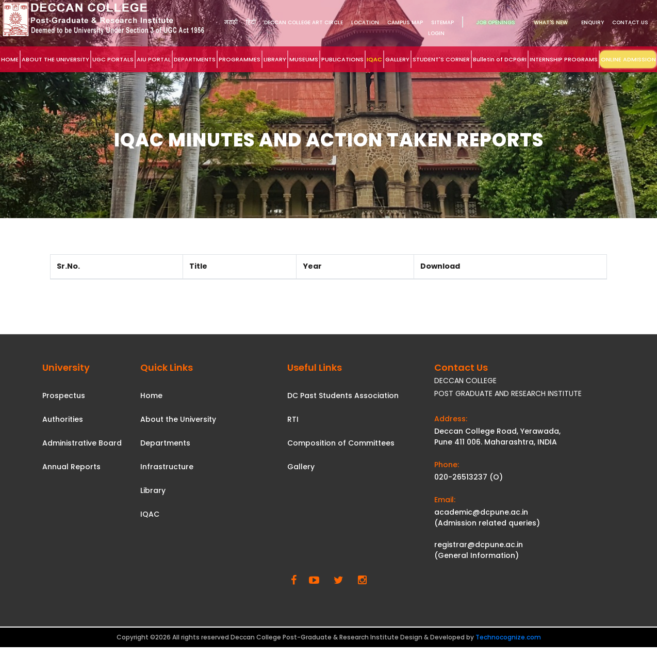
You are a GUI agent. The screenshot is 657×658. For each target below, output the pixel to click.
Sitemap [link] (442, 22)
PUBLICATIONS (342, 59)
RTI (293, 419)
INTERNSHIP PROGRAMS (564, 59)
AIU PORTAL (154, 59)
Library (153, 490)
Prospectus (63, 395)
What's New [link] (551, 22)
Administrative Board (82, 443)
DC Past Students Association (343, 395)
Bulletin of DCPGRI (500, 59)
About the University (178, 419)
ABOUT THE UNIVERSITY (55, 59)
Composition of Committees (341, 443)
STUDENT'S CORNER (441, 59)
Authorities (62, 419)
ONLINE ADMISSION (628, 59)
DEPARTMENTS (195, 59)
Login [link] (436, 33)
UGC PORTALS (113, 59)
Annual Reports (71, 467)
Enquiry (592, 22)
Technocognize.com (508, 637)
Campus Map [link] (405, 22)
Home (151, 395)
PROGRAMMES (239, 59)
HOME (10, 59)
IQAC (374, 59)
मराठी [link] (231, 22)
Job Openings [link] (495, 22)
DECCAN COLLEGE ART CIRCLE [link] (303, 22)
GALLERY (397, 59)
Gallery (301, 467)
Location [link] (365, 22)
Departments (165, 443)
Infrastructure (166, 467)
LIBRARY (275, 59)
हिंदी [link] (251, 22)
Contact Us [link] (630, 22)
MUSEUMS (303, 59)
